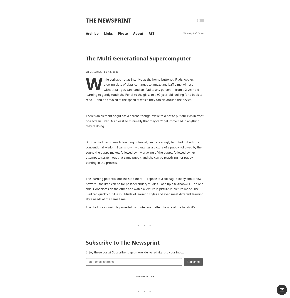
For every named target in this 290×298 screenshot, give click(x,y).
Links (108, 33)
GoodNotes (101, 189)
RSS (151, 33)
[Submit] (193, 262)
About (138, 33)
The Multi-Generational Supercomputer (138, 58)
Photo (123, 33)
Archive (92, 33)
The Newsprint (108, 20)
